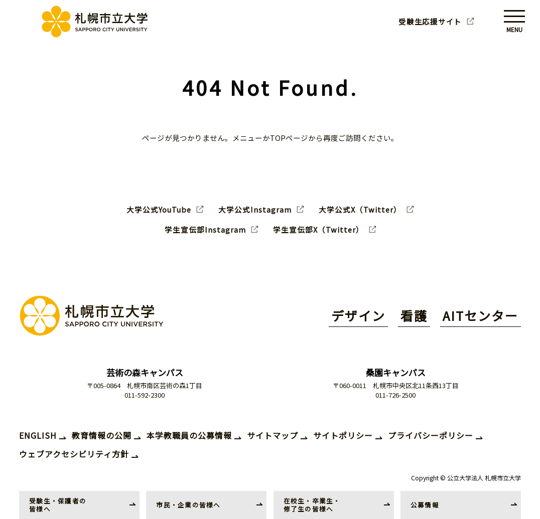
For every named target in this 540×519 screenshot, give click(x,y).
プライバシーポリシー (430, 435)
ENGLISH (38, 435)
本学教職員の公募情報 (189, 435)
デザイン (358, 315)
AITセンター (480, 315)
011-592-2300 (144, 395)
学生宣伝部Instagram (205, 230)
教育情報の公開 (101, 435)
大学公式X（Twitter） (360, 210)
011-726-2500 (395, 395)
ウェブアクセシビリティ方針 (74, 454)
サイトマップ (272, 435)
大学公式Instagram (255, 210)
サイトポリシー (343, 435)
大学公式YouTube (158, 210)
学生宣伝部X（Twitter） (318, 230)
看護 (414, 315)
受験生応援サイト (430, 22)
